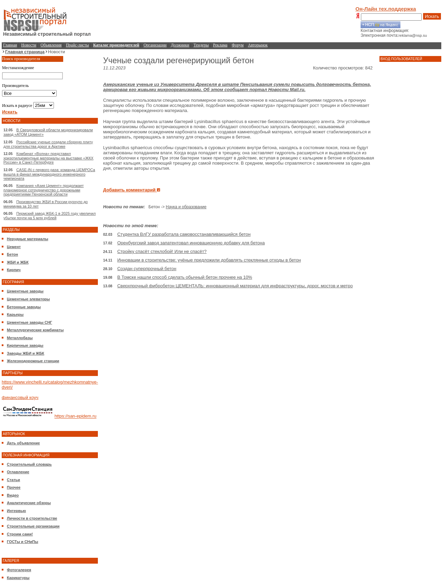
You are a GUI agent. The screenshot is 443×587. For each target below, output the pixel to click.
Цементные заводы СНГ (29, 322)
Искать (432, 16)
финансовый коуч (20, 397)
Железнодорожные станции (33, 361)
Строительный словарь (29, 464)
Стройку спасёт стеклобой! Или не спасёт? (161, 251)
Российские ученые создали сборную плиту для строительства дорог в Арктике (48, 144)
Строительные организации (33, 526)
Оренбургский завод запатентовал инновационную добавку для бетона (190, 242)
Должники (180, 45)
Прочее (14, 487)
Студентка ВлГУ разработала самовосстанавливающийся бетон (183, 234)
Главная (10, 45)
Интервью (16, 511)
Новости (28, 45)
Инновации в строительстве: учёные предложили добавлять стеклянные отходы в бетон (209, 260)
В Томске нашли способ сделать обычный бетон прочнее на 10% (184, 277)
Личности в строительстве (32, 518)
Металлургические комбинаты (35, 330)
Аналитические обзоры (29, 503)
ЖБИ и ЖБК (18, 262)
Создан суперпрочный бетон (146, 268)
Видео (13, 495)
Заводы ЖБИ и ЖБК (25, 353)
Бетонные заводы (24, 307)
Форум (238, 45)
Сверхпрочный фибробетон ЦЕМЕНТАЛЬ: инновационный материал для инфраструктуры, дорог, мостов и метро (235, 285)
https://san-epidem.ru (75, 416)
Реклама (220, 45)
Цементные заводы (25, 291)
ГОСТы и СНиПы (22, 542)
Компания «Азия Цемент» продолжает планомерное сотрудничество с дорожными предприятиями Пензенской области (43, 190)
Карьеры (15, 314)
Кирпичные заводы (25, 345)
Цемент (14, 247)
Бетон (12, 254)
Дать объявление (23, 443)
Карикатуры (18, 578)
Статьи (13, 480)
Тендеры (201, 45)
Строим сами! (20, 534)
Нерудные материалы (27, 239)
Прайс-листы (77, 45)
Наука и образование (186, 206)
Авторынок (258, 45)
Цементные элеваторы (28, 299)
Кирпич (14, 270)
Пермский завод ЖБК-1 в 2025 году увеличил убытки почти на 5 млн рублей (49, 215)
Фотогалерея (19, 570)
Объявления (51, 45)
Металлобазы (20, 338)
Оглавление (18, 472)
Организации (155, 45)
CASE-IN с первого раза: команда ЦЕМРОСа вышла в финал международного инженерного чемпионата (49, 174)
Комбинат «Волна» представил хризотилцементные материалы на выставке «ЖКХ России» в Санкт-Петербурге (48, 158)
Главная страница (25, 51)
